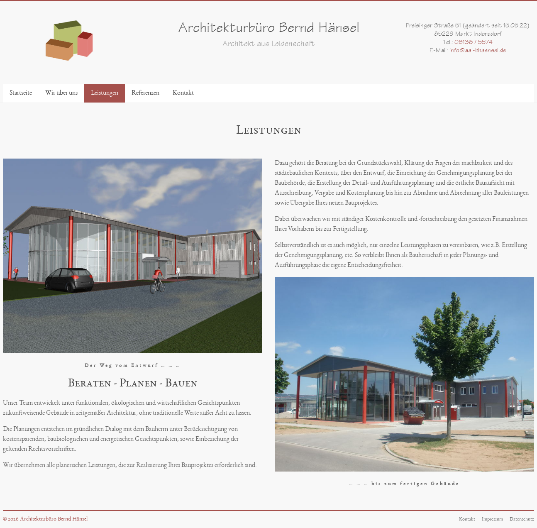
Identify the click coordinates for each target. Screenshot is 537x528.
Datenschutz (522, 519)
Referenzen (145, 93)
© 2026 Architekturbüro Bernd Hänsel (45, 519)
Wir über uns (61, 93)
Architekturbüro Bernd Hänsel (268, 29)
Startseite (21, 93)
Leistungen (104, 93)
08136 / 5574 (473, 42)
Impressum (492, 519)
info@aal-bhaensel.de (477, 51)
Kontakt (183, 93)
